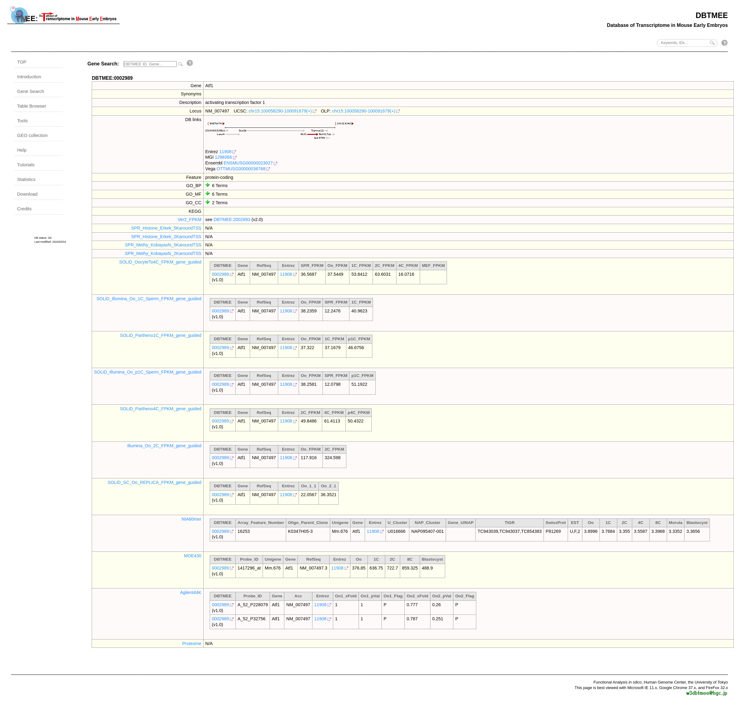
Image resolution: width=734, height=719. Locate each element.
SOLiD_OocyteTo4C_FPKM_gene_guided (160, 262)
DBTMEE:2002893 (232, 219)
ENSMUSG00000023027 (248, 162)
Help (22, 150)
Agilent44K (190, 592)
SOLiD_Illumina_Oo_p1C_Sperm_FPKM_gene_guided (147, 372)
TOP (22, 62)
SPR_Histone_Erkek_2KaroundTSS (166, 236)
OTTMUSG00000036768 (240, 168)
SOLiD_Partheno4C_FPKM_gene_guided (160, 408)
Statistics (26, 179)
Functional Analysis (617, 682)
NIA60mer (191, 519)
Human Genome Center (665, 682)
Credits (24, 208)
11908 (225, 151)
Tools (22, 120)
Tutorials (26, 164)
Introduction (29, 76)
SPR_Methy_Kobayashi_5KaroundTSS (163, 244)
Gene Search (30, 91)
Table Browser (31, 106)
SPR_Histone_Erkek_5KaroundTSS (166, 228)
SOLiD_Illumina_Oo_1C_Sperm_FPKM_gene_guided (148, 298)
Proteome (191, 643)
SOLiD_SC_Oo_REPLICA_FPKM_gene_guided (154, 482)
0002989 (220, 274)
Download (27, 194)
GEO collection (32, 135)
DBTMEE (711, 15)
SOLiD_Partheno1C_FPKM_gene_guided (160, 335)
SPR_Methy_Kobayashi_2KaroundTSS (163, 253)
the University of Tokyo (708, 682)
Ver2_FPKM (189, 219)
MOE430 (192, 555)
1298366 (223, 157)
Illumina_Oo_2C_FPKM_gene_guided (164, 445)
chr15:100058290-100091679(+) (280, 111)
